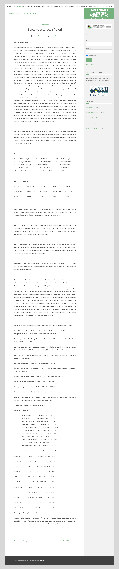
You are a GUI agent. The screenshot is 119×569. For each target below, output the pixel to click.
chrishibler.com (44, 560)
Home (11, 13)
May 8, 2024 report (91, 112)
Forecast (19, 13)
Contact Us (36, 13)
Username (89, 41)
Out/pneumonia (18, 6)
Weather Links (27, 13)
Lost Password (90, 64)
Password (89, 48)
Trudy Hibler (54, 36)
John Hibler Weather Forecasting (99, 12)
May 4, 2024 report (91, 123)
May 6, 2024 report (91, 118)
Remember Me (91, 56)
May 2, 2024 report (91, 128)
